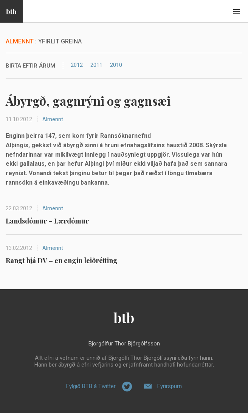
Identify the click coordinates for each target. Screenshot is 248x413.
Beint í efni (236, 11)
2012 (77, 65)
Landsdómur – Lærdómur (47, 220)
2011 (96, 65)
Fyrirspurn (169, 386)
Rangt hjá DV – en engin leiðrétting (62, 260)
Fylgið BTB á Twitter (91, 386)
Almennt (52, 119)
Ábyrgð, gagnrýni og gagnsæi (88, 100)
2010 (116, 65)
